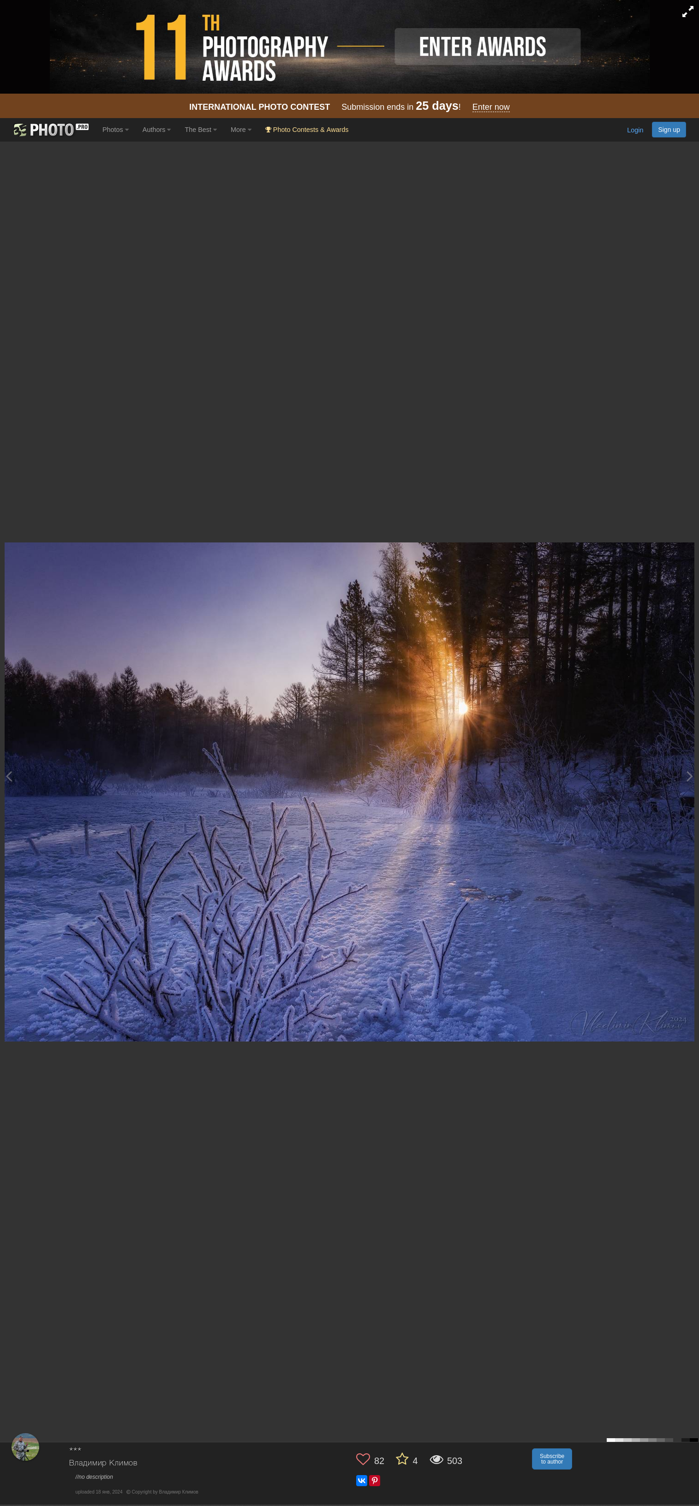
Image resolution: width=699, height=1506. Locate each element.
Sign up (669, 129)
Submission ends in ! (349, 107)
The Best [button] (201, 129)
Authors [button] (157, 129)
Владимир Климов (103, 1463)
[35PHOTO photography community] (50, 130)
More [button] (241, 129)
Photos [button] (115, 129)
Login (635, 130)
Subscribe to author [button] (552, 1459)
